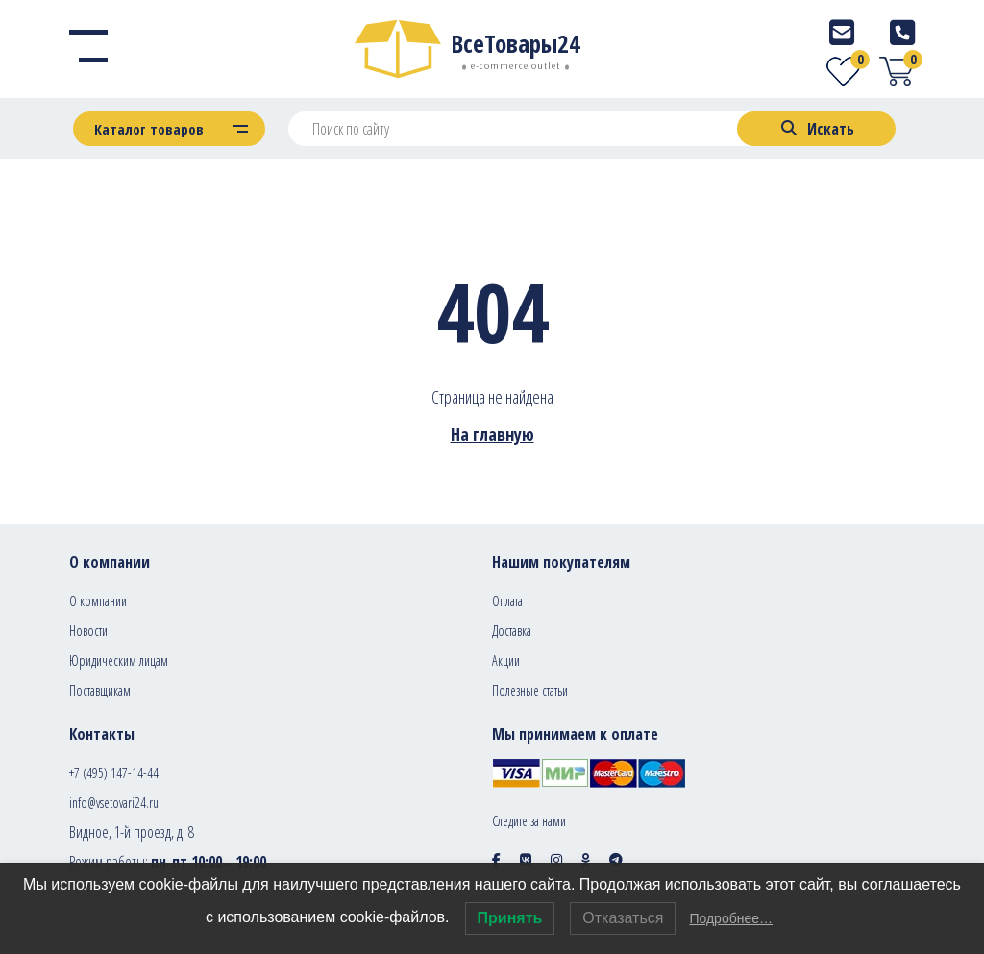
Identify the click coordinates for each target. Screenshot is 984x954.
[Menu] (88, 49)
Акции (506, 660)
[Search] (816, 128)
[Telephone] (902, 32)
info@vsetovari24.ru (114, 803)
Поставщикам (100, 690)
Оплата (507, 601)
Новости (88, 631)
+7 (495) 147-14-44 (114, 773)
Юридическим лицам (118, 660)
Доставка (511, 631)
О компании (98, 601)
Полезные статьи (530, 690)
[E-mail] (841, 32)
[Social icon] (496, 859)
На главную (492, 434)
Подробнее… (731, 918)
